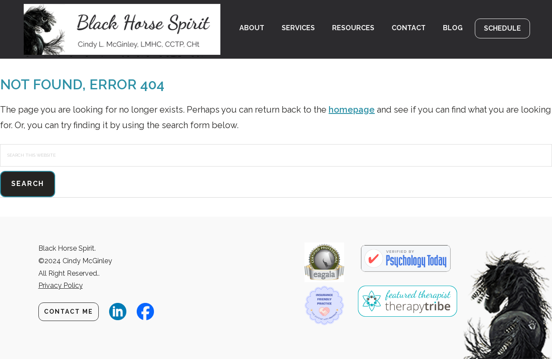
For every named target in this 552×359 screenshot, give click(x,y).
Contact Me (68, 311)
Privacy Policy (60, 285)
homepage (352, 109)
